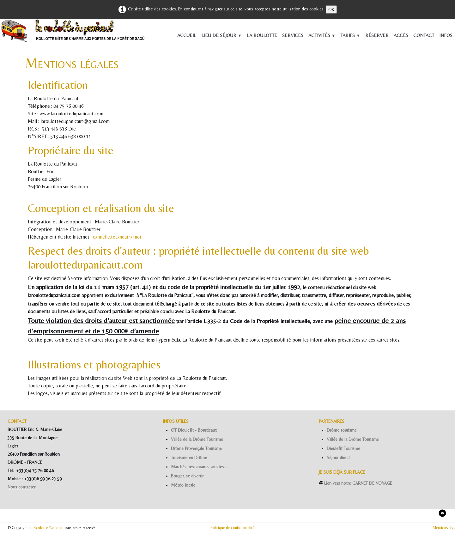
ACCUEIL (186, 35)
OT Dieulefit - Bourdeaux (194, 430)
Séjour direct (338, 457)
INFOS (445, 35)
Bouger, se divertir (187, 475)
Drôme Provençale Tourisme (196, 448)
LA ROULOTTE (262, 35)
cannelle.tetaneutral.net (117, 237)
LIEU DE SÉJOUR (221, 35)
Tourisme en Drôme (189, 457)
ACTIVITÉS (322, 35)
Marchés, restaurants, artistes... (199, 466)
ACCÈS (401, 35)
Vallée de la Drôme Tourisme (197, 439)
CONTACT (423, 35)
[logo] (10, 32)
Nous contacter (21, 486)
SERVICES (292, 35)
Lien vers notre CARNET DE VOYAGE (358, 483)
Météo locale (183, 485)
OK (331, 9)
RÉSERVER (377, 35)
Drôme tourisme (342, 430)
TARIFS (350, 35)
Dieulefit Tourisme (343, 448)
